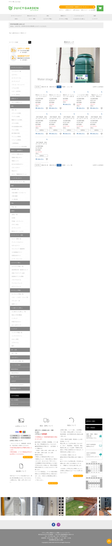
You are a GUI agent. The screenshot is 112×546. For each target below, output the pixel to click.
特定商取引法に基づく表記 (56, 539)
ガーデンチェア (16, 81)
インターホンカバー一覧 (18, 181)
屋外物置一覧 (15, 189)
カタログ (13, 381)
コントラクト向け (16, 365)
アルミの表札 (15, 130)
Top (10, 33)
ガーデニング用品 (63, 18)
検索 (29, 42)
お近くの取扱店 (90, 427)
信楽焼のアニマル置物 (17, 276)
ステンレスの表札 (16, 113)
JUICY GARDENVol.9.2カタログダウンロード (92, 454)
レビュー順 (69, 86)
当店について (84, 10)
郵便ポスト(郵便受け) (17, 150)
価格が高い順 (52, 86)
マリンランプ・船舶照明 (18, 248)
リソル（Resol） (16, 94)
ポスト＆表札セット (17, 102)
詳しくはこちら (27, 457)
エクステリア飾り (47, 18)
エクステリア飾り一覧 (17, 266)
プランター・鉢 (16, 300)
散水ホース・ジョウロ (17, 231)
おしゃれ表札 (14, 400)
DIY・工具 (14, 349)
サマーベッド (14, 404)
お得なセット (14, 98)
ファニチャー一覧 (16, 71)
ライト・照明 (32, 18)
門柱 (12, 203)
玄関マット (15, 304)
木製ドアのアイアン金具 (18, 273)
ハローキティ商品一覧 (17, 361)
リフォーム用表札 (16, 140)
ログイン (61, 10)
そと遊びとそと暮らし (17, 308)
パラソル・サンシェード (18, 84)
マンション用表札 (16, 136)
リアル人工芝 (15, 88)
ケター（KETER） (16, 91)
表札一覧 (14, 110)
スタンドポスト (16, 167)
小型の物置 (15, 196)
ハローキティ (14, 357)
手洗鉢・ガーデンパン (17, 221)
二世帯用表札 (15, 143)
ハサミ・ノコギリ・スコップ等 (20, 297)
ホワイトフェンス (16, 286)
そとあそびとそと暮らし (79, 18)
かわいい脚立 (15, 339)
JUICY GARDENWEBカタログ (91, 445)
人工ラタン (15, 74)
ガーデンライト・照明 (17, 235)
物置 (95, 15)
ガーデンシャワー (16, 228)
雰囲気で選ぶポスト (17, 157)
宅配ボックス (15, 161)
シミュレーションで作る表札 (19, 146)
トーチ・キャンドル (17, 259)
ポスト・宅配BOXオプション (19, 174)
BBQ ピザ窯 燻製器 (17, 315)
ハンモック (15, 318)
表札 (48, 15)
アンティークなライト (17, 242)
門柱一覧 (14, 207)
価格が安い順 (45, 86)
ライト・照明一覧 (16, 238)
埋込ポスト (15, 171)
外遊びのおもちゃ (16, 321)
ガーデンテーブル (16, 78)
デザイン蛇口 (15, 224)
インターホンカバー (79, 15)
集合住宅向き (14, 369)
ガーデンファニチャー (16, 15)
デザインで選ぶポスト (17, 154)
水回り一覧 (15, 214)
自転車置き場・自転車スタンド (20, 269)
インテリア (94, 18)
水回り (16, 18)
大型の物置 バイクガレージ (19, 192)
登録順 (63, 86)
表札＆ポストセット (32, 15)
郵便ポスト (63, 15)
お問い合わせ (76, 10)
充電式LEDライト (16, 255)
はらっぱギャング (16, 325)
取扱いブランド (15, 376)
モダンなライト (16, 245)
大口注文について (16, 388)
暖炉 (13, 346)
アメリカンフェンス (17, 283)
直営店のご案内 (90, 421)
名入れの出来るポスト (17, 164)
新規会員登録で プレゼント (77, 7)
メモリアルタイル (16, 279)
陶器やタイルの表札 (17, 120)
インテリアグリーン (17, 336)
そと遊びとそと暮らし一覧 (19, 311)
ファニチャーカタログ (17, 384)
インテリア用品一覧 (17, 332)
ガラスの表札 (15, 123)
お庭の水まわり (16, 33)
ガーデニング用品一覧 (17, 294)
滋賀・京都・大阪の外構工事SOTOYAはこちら (92, 436)
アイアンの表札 (16, 116)
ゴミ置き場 (15, 199)
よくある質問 (92, 10)
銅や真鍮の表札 (16, 133)
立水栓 (13, 218)
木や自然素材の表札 (17, 126)
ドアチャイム (15, 342)
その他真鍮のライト (17, 252)
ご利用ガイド (68, 10)
